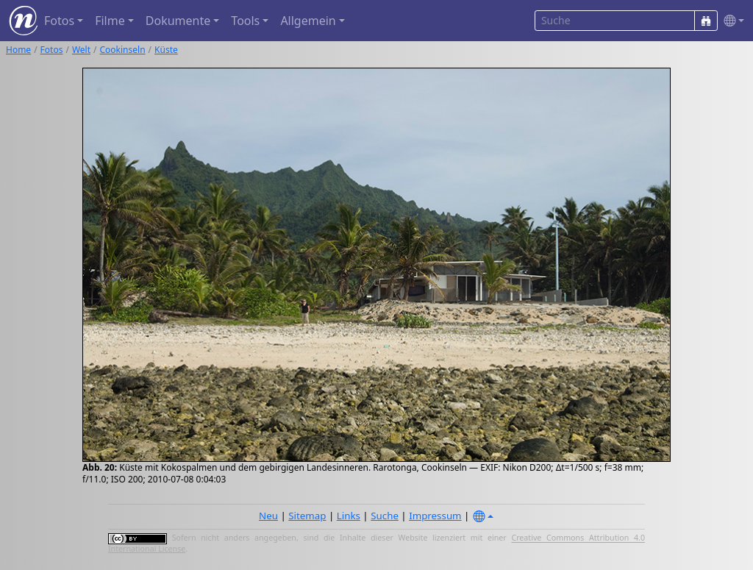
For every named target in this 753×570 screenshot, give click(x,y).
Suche (385, 515)
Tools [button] (245, 21)
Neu (268, 515)
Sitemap (307, 515)
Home (18, 49)
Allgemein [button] (307, 21)
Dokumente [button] (178, 21)
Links (348, 515)
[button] (731, 21)
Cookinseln (123, 49)
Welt (81, 49)
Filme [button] (110, 21)
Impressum (435, 515)
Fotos (51, 49)
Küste (166, 49)
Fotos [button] (59, 21)
